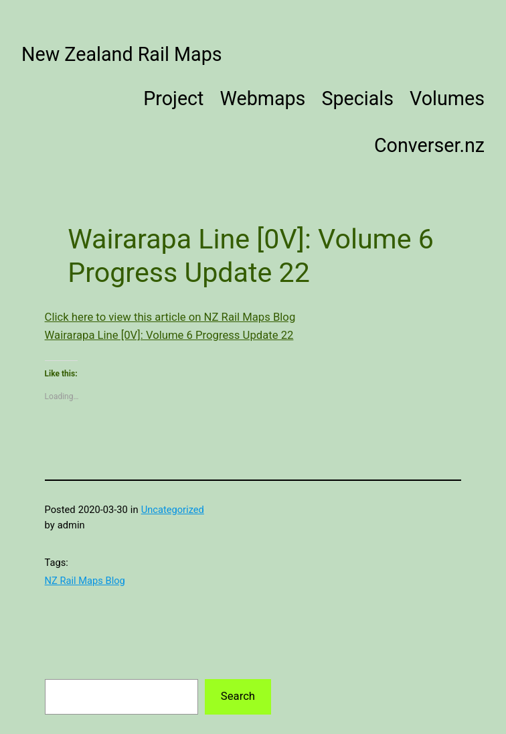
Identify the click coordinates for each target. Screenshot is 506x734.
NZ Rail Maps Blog (85, 581)
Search (238, 696)
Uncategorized (172, 510)
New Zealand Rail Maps (121, 54)
